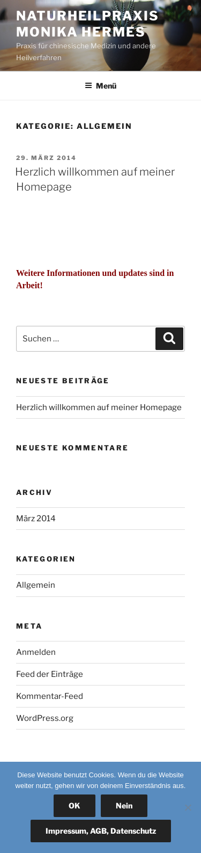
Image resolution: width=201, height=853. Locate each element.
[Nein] (187, 807)
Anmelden (36, 652)
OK (74, 805)
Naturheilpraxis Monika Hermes (87, 24)
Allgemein (35, 585)
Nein (124, 805)
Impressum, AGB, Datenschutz (101, 830)
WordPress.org (44, 718)
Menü (100, 85)
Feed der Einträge (49, 674)
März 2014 (36, 518)
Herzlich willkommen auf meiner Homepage (99, 407)
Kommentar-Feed (49, 696)
